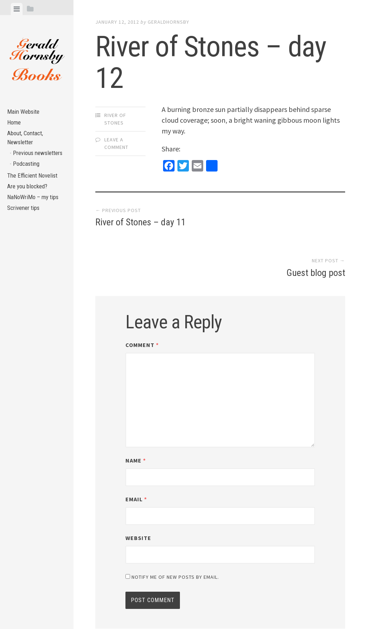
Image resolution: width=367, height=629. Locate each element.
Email (136, 450)
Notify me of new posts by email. (175, 528)
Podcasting (28, 180)
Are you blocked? (29, 205)
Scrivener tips (25, 229)
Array (245, 604)
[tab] (17, 9)
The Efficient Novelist (34, 193)
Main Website (24, 112)
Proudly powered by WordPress (145, 604)
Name (135, 411)
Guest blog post (315, 223)
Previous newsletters (25, 163)
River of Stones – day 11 (140, 223)
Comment (142, 295)
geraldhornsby (168, 22)
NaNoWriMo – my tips (35, 217)
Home (14, 124)
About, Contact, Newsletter (27, 141)
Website (138, 488)
